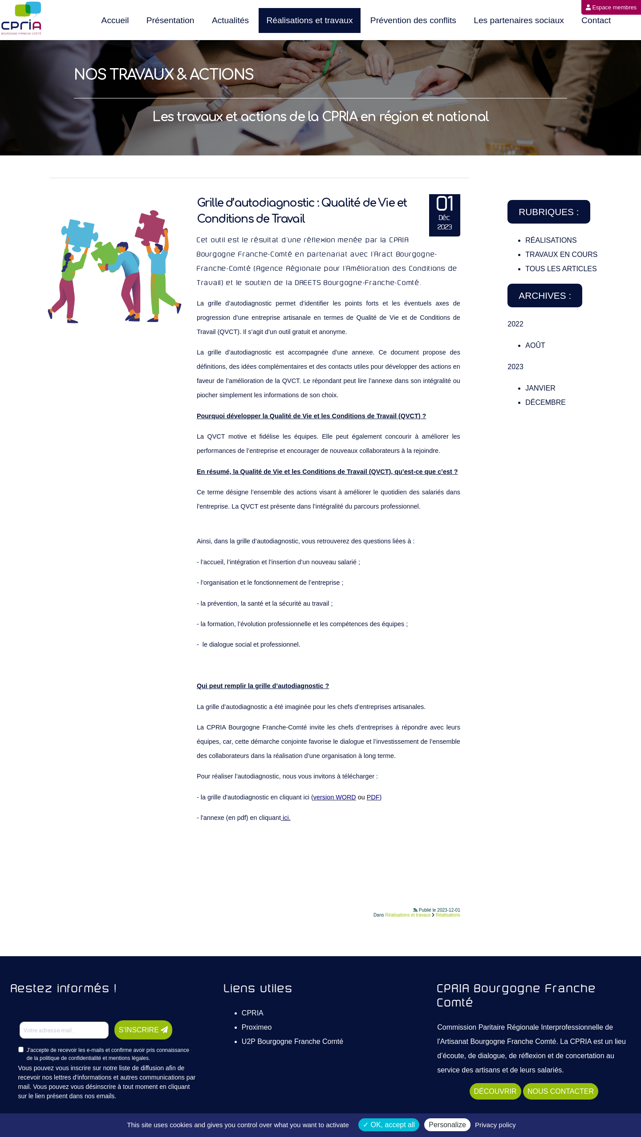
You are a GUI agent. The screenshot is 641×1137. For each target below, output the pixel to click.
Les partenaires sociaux (519, 20)
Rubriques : (549, 212)
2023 (515, 367)
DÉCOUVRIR (495, 1091)
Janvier (540, 388)
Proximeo (257, 1027)
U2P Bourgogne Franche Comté (292, 1041)
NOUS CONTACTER (560, 1091)
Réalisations (448, 915)
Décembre (545, 402)
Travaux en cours (561, 254)
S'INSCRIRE (143, 1030)
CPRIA (253, 1013)
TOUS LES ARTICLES (560, 269)
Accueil (115, 20)
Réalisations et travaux (309, 20)
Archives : (545, 295)
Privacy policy (495, 1125)
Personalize (447, 1125)
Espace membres (611, 7)
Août (535, 345)
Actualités (230, 20)
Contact (596, 20)
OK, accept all (389, 1125)
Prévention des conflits (413, 20)
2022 (515, 324)
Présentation (170, 20)
